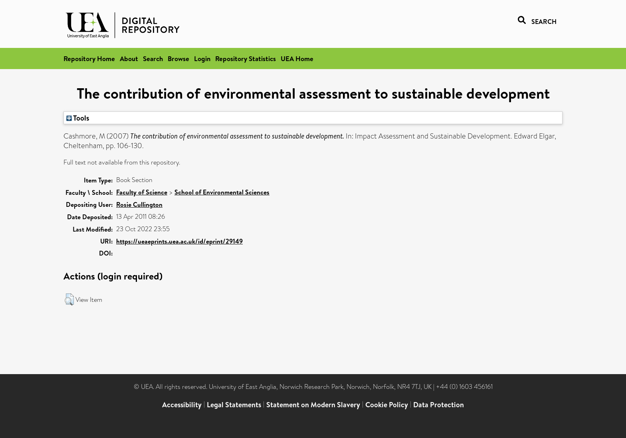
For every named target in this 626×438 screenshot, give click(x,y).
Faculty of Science (141, 192)
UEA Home (297, 58)
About (129, 58)
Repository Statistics (245, 58)
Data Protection (438, 405)
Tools (77, 118)
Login (202, 58)
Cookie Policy (386, 405)
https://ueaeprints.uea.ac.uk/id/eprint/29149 (179, 241)
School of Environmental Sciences (221, 192)
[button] (69, 299)
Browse (178, 58)
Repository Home (89, 58)
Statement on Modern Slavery (313, 405)
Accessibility (182, 405)
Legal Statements (234, 405)
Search (153, 58)
